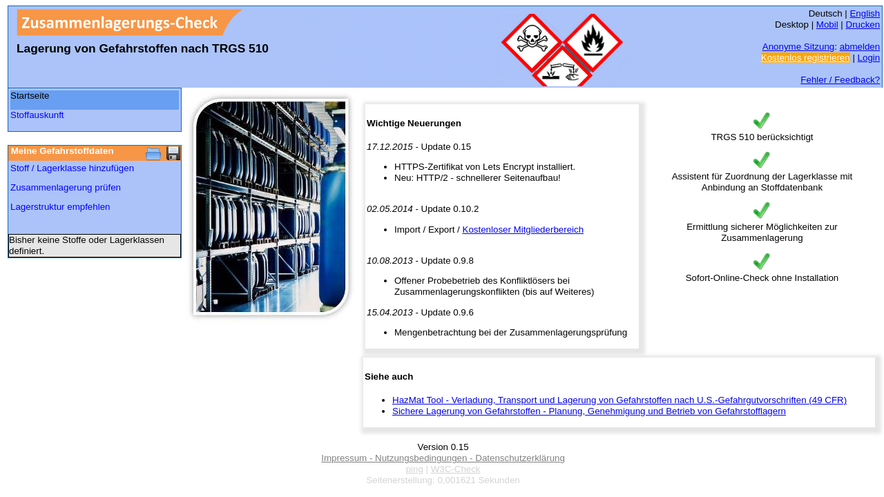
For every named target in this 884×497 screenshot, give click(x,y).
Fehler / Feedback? (840, 80)
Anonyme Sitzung (798, 46)
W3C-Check (456, 469)
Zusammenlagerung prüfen (65, 187)
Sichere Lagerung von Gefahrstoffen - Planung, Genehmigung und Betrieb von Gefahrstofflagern (589, 411)
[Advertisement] (77, 298)
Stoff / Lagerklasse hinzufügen (72, 168)
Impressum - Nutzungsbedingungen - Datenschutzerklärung (443, 458)
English (864, 13)
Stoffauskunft (37, 115)
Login (869, 57)
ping (414, 469)
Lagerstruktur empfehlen (60, 207)
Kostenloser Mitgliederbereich (523, 229)
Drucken (863, 24)
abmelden (860, 46)
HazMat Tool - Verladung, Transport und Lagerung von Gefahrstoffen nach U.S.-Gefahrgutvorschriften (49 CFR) (619, 400)
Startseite (29, 95)
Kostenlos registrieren (805, 57)
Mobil (827, 24)
